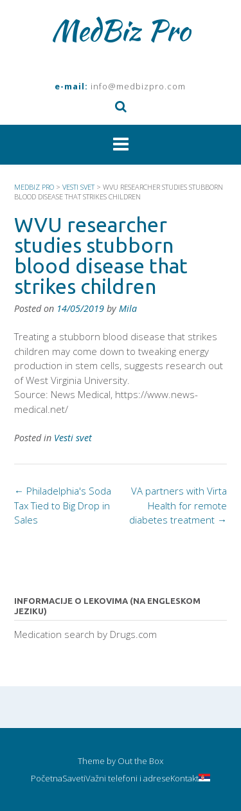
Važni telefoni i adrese (127, 778)
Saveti (73, 778)
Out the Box (140, 761)
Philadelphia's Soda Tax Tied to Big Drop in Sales (62, 505)
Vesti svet (73, 438)
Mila (128, 308)
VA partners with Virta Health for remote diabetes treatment (178, 505)
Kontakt (184, 778)
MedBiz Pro (120, 30)
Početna (46, 778)
